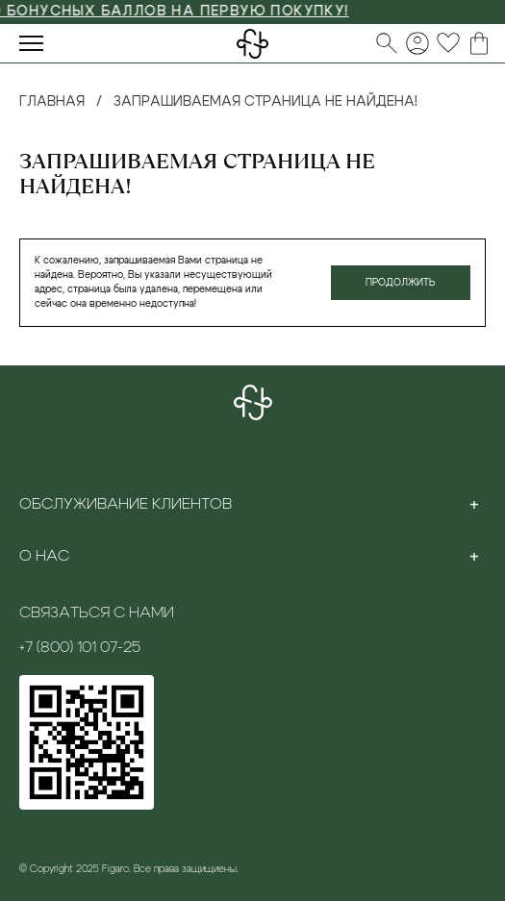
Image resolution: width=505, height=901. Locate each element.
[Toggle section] (474, 503)
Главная (52, 102)
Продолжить (401, 283)
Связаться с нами (96, 612)
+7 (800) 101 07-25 (79, 647)
